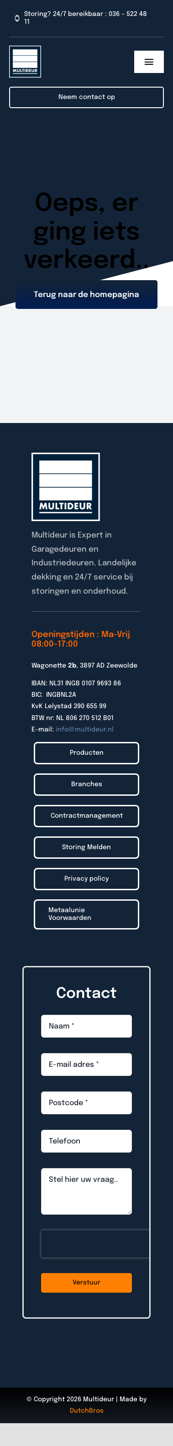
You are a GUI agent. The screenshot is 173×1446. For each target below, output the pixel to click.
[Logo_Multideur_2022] (25, 49)
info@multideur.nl (85, 729)
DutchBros (87, 1411)
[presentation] (99, 1244)
